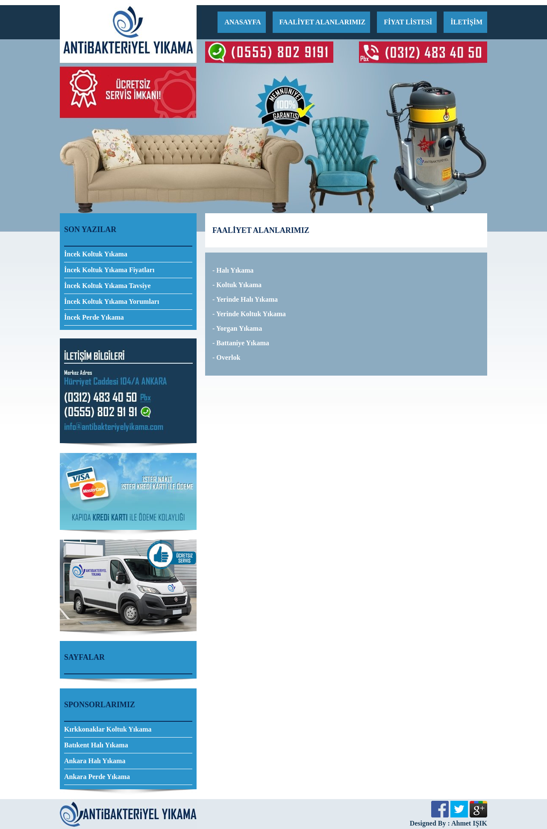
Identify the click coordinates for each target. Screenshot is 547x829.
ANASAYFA (242, 22)
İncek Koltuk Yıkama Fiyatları (109, 269)
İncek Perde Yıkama (94, 317)
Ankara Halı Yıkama (94, 760)
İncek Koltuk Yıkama (95, 254)
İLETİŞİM (466, 22)
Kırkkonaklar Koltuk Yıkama (108, 729)
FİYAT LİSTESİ (408, 22)
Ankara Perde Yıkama (97, 776)
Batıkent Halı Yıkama (96, 745)
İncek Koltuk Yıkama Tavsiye (107, 285)
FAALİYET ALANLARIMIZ (322, 22)
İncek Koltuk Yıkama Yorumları (111, 301)
